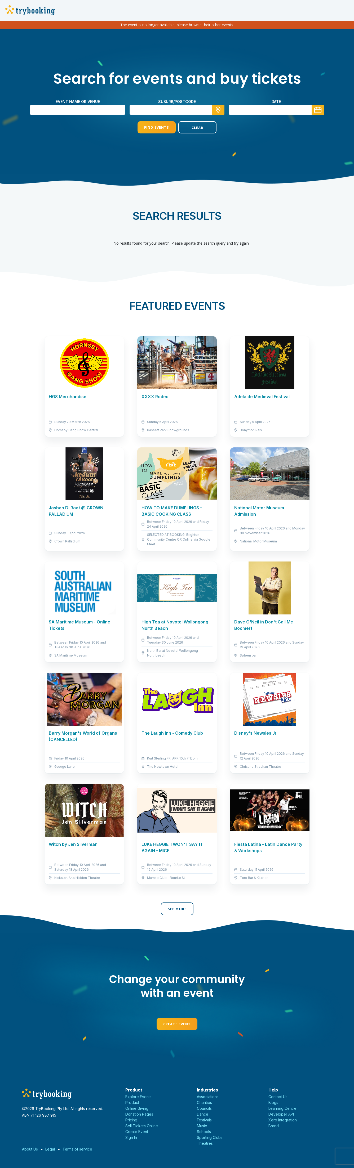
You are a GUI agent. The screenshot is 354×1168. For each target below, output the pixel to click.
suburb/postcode (177, 101)
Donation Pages (139, 1114)
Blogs (273, 1102)
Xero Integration (282, 1120)
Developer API (281, 1114)
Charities (204, 1102)
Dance (202, 1114)
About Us (30, 1149)
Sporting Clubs (210, 1137)
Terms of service (77, 1149)
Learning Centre (282, 1108)
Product (132, 1102)
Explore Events (138, 1096)
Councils (204, 1108)
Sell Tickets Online (141, 1126)
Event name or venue (78, 101)
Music (202, 1126)
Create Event (177, 1024)
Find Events (156, 127)
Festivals (204, 1120)
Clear (197, 127)
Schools (204, 1131)
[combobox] (177, 110)
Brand (273, 1126)
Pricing (131, 1120)
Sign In (131, 1137)
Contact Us (277, 1096)
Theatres (205, 1143)
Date (276, 101)
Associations (208, 1096)
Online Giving (136, 1108)
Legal (50, 1149)
